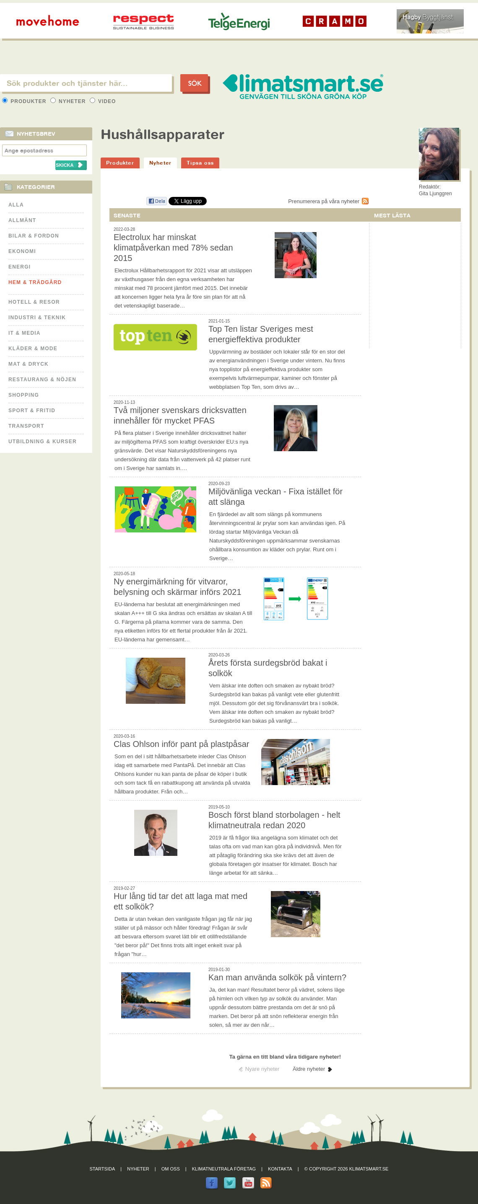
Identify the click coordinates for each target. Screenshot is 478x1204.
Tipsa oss (200, 163)
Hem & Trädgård (35, 282)
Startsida (102, 1168)
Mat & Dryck (28, 364)
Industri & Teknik (37, 317)
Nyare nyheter (262, 1069)
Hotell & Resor (34, 302)
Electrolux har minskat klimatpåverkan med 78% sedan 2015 (173, 248)
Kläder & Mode (32, 348)
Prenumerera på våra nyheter (323, 201)
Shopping (23, 395)
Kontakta (280, 1168)
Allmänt (22, 220)
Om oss (170, 1168)
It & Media (24, 333)
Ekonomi (22, 251)
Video (103, 101)
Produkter (25, 101)
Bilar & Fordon (33, 236)
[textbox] (86, 83)
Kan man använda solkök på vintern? (277, 977)
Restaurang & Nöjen (42, 379)
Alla (16, 205)
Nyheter (69, 101)
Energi (19, 267)
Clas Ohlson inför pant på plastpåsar (181, 744)
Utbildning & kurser (42, 441)
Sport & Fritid (31, 410)
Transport (26, 426)
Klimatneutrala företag (224, 1168)
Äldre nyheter (309, 1069)
